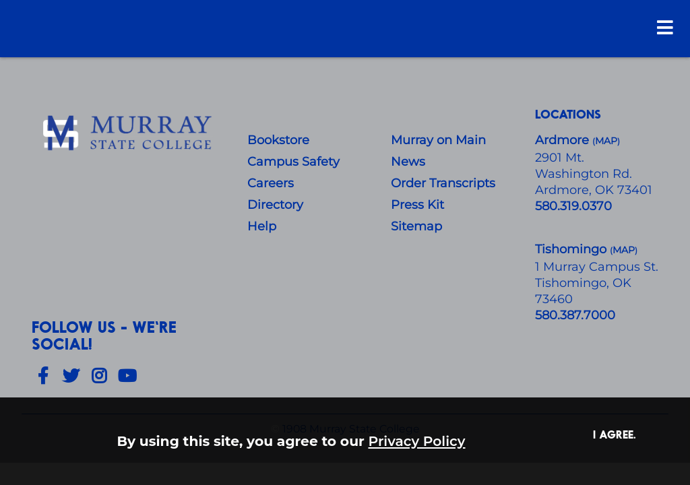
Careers (270, 183)
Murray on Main (438, 140)
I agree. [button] (614, 434)
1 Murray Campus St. (596, 266)
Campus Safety (293, 161)
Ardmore (563, 140)
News (408, 161)
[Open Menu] (665, 27)
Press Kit (417, 204)
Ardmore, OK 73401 (593, 190)
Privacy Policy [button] (417, 440)
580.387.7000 (575, 315)
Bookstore (278, 140)
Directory (275, 204)
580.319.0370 (573, 206)
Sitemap (416, 226)
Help (261, 226)
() (623, 250)
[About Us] (129, 133)
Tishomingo (572, 249)
